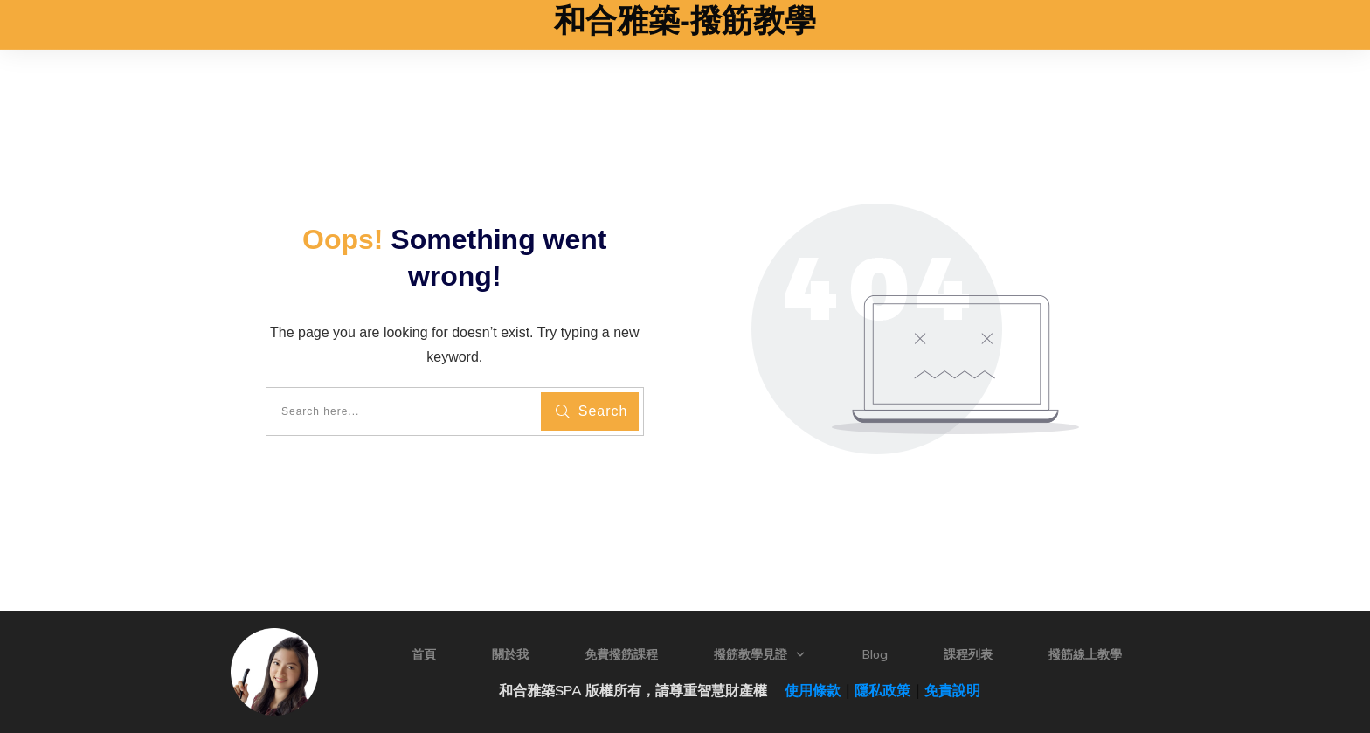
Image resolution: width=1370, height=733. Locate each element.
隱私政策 (882, 690)
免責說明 (952, 690)
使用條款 (806, 690)
